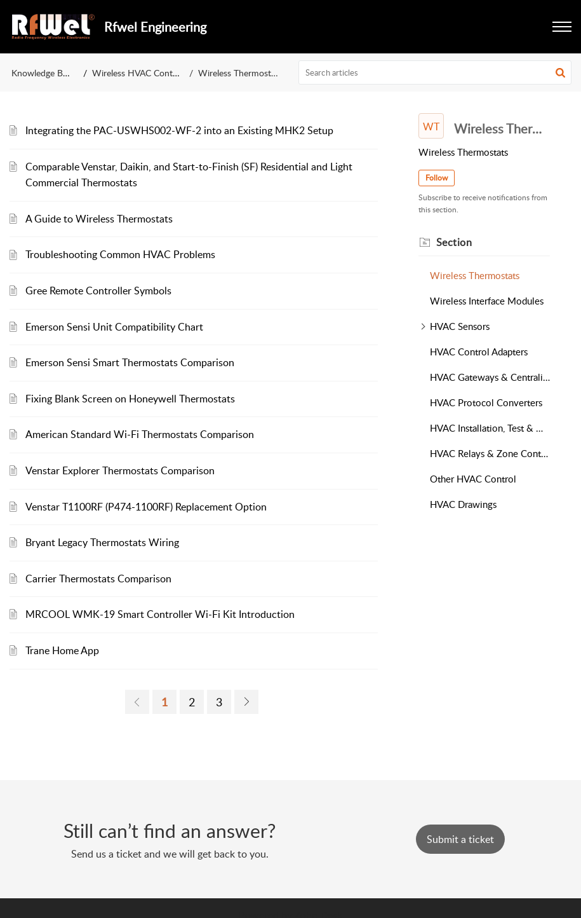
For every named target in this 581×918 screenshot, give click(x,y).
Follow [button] (436, 177)
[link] (137, 702)
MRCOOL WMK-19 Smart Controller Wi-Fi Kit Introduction (160, 614)
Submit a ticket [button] (460, 839)
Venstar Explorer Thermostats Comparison (120, 470)
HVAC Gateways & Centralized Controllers (490, 377)
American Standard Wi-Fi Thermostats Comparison (139, 434)
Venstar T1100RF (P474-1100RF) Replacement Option (146, 507)
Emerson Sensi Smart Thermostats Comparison (129, 362)
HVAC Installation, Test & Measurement (490, 427)
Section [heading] (454, 242)
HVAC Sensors (460, 326)
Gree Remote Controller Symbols (98, 291)
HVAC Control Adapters (479, 351)
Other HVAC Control (473, 478)
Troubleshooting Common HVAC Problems (120, 254)
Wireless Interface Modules (487, 300)
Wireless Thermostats (474, 275)
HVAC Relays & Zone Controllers (490, 453)
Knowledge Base (43, 73)
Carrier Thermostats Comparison (98, 579)
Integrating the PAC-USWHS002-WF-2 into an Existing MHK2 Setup (179, 130)
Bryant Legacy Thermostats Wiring (102, 542)
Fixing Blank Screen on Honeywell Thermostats (130, 399)
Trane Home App (62, 650)
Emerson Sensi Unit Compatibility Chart (114, 327)
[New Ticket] (460, 839)
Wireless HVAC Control (137, 73)
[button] (561, 26)
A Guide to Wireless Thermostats (99, 219)
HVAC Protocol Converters (486, 402)
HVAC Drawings (463, 504)
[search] (434, 72)
